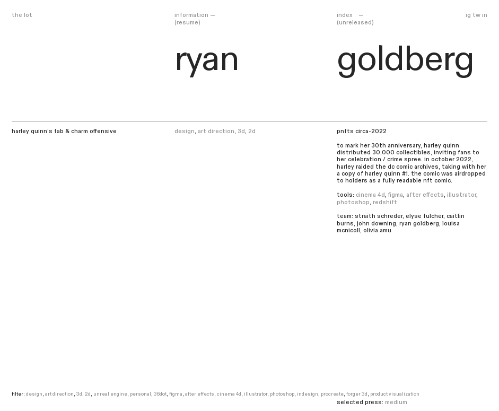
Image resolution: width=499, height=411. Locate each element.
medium (396, 402)
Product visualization (395, 394)
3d (241, 131)
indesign (307, 394)
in (484, 15)
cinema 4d (370, 195)
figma (395, 195)
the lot (22, 15)
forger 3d (356, 394)
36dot (160, 394)
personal (140, 394)
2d (252, 131)
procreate (332, 394)
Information (191, 15)
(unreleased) (355, 23)
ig (468, 15)
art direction (216, 131)
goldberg (405, 59)
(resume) (187, 23)
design (184, 131)
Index (345, 15)
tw (476, 15)
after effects (425, 195)
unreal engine (110, 394)
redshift (385, 202)
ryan (207, 59)
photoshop (353, 202)
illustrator (461, 195)
